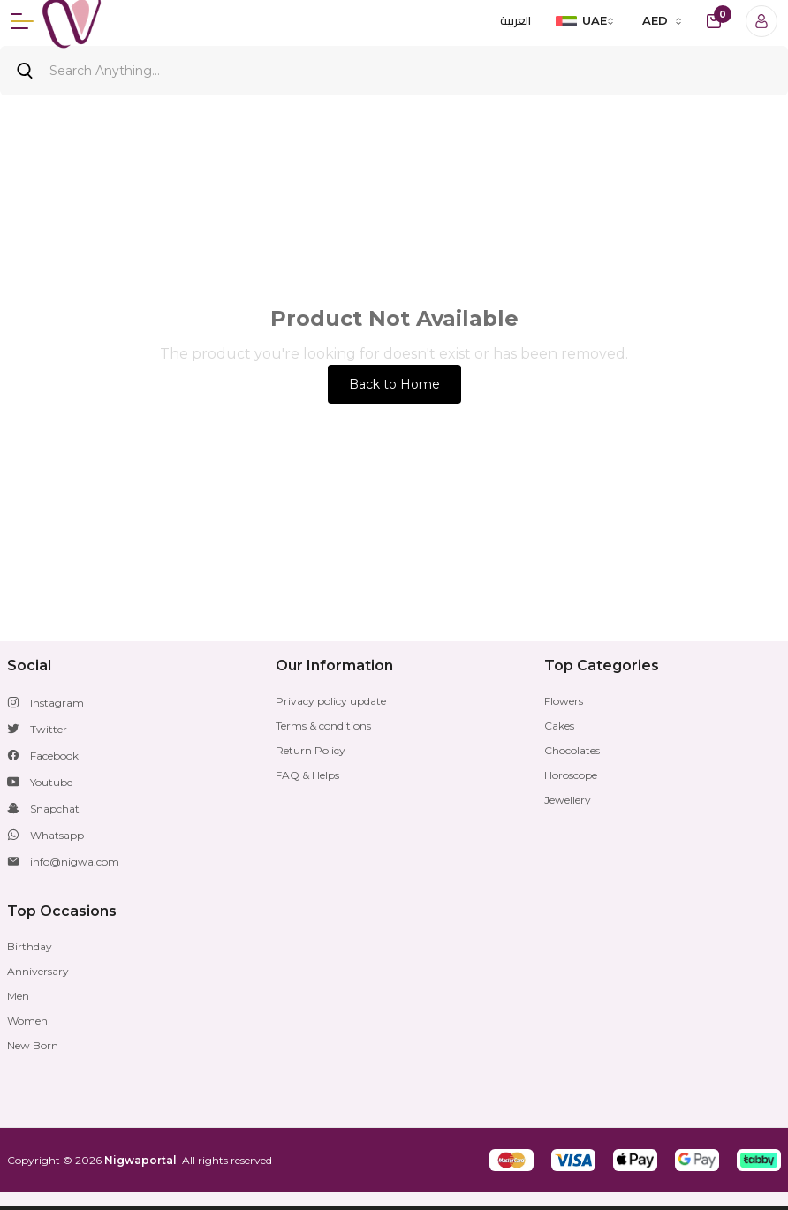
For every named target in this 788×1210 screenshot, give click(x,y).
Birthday (29, 946)
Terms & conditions (323, 725)
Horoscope (570, 775)
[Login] (761, 21)
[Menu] (22, 21)
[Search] (394, 70)
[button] (511, 1160)
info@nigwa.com (74, 861)
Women (27, 1020)
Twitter (48, 729)
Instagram (57, 702)
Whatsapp (57, 835)
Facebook (54, 755)
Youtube (51, 782)
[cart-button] (714, 21)
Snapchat (55, 808)
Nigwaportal (140, 1160)
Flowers (563, 700)
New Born (32, 1045)
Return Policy (310, 750)
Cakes (559, 725)
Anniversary (38, 971)
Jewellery (567, 799)
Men (18, 995)
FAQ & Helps (307, 775)
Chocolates (572, 750)
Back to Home (394, 384)
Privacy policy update (331, 700)
